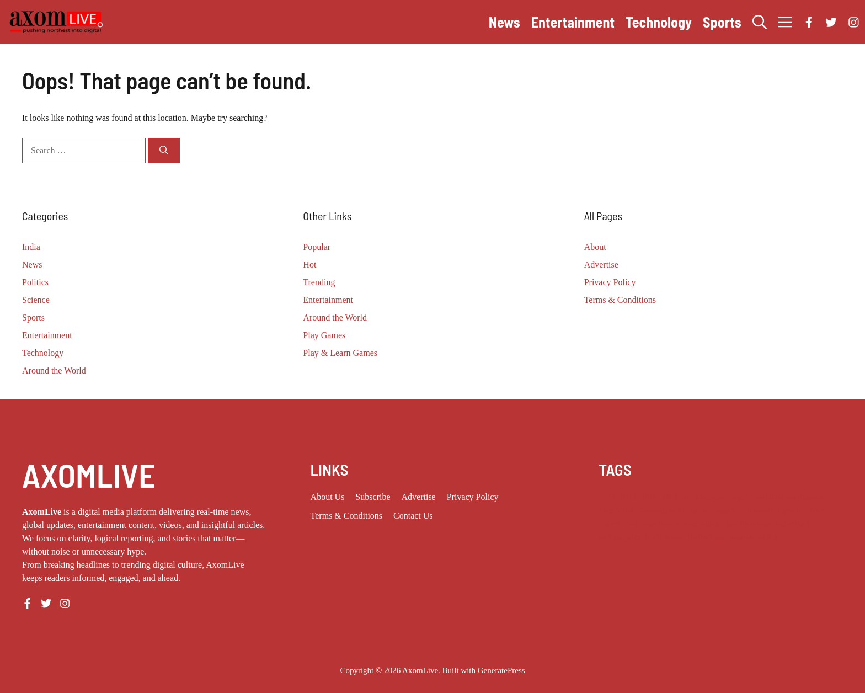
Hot (309, 264)
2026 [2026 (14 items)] (670, 497)
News (504, 21)
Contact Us (413, 515)
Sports (722, 21)
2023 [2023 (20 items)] (607, 497)
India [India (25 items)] (698, 510)
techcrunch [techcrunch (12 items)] (792, 523)
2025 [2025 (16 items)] (649, 497)
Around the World (54, 370)
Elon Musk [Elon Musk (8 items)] (616, 510)
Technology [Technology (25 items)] (706, 536)
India (31, 247)
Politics (35, 282)
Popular (316, 247)
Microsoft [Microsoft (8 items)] (757, 510)
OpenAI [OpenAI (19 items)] (790, 510)
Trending (319, 282)
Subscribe (372, 497)
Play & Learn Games (340, 353)
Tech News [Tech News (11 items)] (663, 536)
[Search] (164, 150)
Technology (659, 21)
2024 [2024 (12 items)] (628, 497)
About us (328, 497)
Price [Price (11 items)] (817, 510)
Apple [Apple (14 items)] (741, 497)
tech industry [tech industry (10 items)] (619, 536)
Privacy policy (473, 497)
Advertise (601, 264)
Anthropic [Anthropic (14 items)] (710, 497)
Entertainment (573, 21)
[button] (759, 22)
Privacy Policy (610, 282)
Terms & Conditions (620, 300)
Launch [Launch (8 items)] (724, 510)
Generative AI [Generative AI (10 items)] (662, 510)
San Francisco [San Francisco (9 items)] (648, 523)
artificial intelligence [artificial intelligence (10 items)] (790, 497)
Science (36, 300)
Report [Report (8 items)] (610, 523)
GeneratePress (501, 670)
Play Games (324, 335)
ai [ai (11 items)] (686, 497)
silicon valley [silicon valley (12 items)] (698, 523)
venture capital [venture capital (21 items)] (754, 536)
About (595, 247)
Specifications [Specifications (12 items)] (747, 523)
